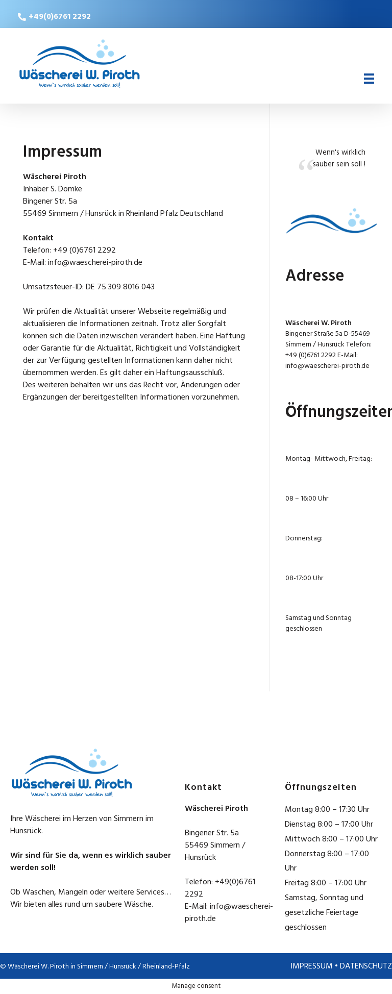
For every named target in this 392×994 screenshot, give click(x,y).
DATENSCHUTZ (366, 966)
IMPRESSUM (311, 966)
